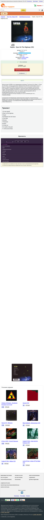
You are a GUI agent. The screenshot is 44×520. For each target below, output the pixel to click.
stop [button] (23, 141)
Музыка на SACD (19, 475)
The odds (4, 151)
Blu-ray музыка (18, 477)
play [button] (22, 128)
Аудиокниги (32, 477)
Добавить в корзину (22, 70)
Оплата (41, 1)
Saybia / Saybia (25, 57)
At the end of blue (5, 161)
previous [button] (16, 141)
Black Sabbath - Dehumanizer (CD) (31, 423)
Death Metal (23, 58)
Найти (23, 10)
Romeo (3, 152)
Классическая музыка (6, 479)
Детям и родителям (33, 479)
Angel (3, 147)
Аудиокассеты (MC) (5, 483)
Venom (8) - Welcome (7, 423)
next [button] (27, 141)
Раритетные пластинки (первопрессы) (10, 485)
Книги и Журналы (5, 487)
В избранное (22, 73)
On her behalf (4, 144)
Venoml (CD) (26, 403)
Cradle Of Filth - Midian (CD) (9, 461)
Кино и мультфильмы (34, 475)
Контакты (29, 1)
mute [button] (6, 141)
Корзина (40, 5)
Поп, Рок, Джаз (4, 477)
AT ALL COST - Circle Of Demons (10, 441)
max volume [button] (12, 141)
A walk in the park (5, 159)
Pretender (4, 154)
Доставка (35, 1)
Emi (23, 55)
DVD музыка (18, 479)
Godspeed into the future (6, 149)
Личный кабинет (42, 10)
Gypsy (3, 156)
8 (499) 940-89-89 (5, 512)
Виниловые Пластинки (6, 475)
